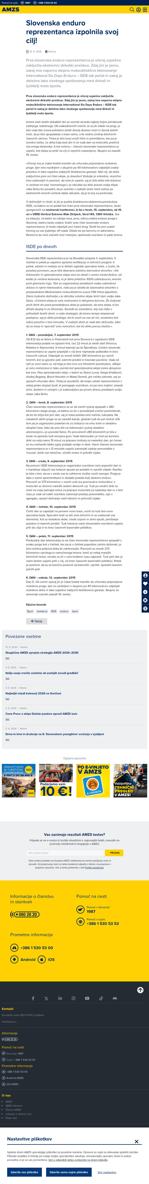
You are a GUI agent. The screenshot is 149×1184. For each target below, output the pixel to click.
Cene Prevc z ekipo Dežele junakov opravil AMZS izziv (41, 714)
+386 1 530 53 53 (24, 1059)
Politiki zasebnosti (94, 867)
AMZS (9, 1101)
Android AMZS (15, 1078)
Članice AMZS (13, 1110)
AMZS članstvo (14, 1106)
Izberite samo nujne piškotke (69, 1172)
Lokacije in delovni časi (19, 1114)
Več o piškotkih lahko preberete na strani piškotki (78, 1160)
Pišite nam (11, 1118)
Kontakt (7, 1008)
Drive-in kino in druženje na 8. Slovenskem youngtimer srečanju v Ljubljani (55, 734)
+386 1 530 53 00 (17, 1071)
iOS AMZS (12, 1084)
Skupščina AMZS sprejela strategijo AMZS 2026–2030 (42, 653)
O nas (6, 1095)
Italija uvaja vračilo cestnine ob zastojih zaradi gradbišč (42, 673)
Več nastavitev (107, 1172)
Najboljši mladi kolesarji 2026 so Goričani (33, 693)
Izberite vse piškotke (24, 1172)
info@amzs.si (9, 1021)
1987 (21, 1053)
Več (7, 658)
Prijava (115, 853)
